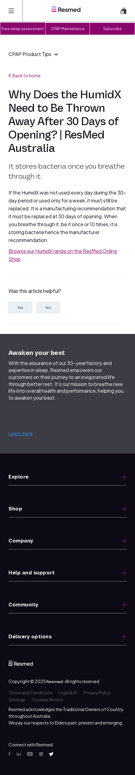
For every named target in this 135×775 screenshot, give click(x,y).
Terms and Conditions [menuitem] (30, 692)
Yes (20, 307)
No (48, 307)
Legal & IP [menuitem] (68, 692)
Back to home (24, 75)
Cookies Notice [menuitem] (47, 699)
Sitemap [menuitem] (16, 699)
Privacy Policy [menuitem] (97, 692)
